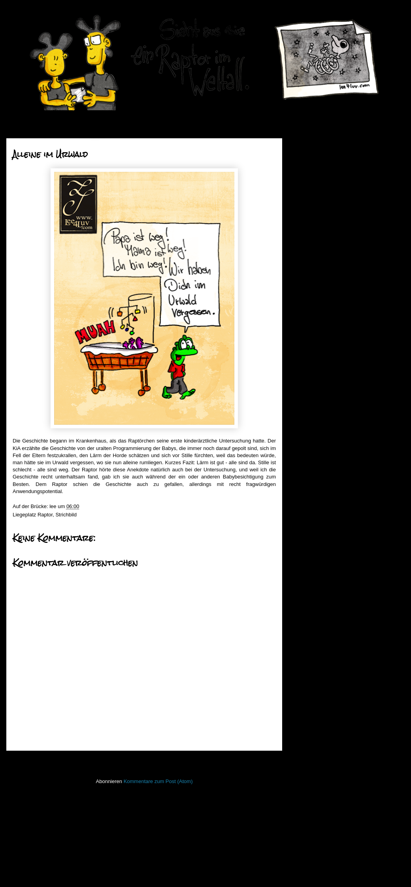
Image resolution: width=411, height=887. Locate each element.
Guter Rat (319, 424)
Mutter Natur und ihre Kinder (340, 314)
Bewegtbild (308, 576)
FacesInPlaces (312, 588)
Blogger (225, 871)
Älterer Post (260, 761)
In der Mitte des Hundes (335, 324)
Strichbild (65, 515)
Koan (301, 646)
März (315, 275)
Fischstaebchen (313, 600)
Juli (314, 235)
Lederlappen (309, 670)
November (322, 195)
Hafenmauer (309, 611)
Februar (319, 285)
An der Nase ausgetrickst (336, 304)
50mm (302, 564)
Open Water (309, 705)
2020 (309, 146)
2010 (309, 519)
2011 (309, 509)
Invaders (305, 635)
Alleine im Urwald (327, 374)
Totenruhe (319, 394)
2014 (309, 479)
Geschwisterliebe (327, 334)
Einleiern (318, 434)
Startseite (146, 761)
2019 (309, 156)
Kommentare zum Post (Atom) (158, 781)
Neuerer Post (31, 761)
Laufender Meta (313, 658)
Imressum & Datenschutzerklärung (334, 820)
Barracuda (320, 384)
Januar (317, 447)
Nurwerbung (322, 294)
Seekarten (307, 740)
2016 (309, 459)
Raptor (45, 515)
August (318, 225)
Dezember (322, 185)
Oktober (319, 205)
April (315, 265)
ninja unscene (311, 693)
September (322, 215)
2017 (309, 176)
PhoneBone (308, 716)
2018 (309, 166)
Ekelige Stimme (325, 354)
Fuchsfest (319, 344)
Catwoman (320, 364)
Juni (314, 245)
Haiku (301, 623)
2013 (309, 489)
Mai (314, 255)
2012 (309, 500)
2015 (309, 470)
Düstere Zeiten (324, 404)
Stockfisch (307, 763)
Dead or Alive (323, 414)
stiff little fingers (312, 752)
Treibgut (304, 786)
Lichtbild (304, 681)
